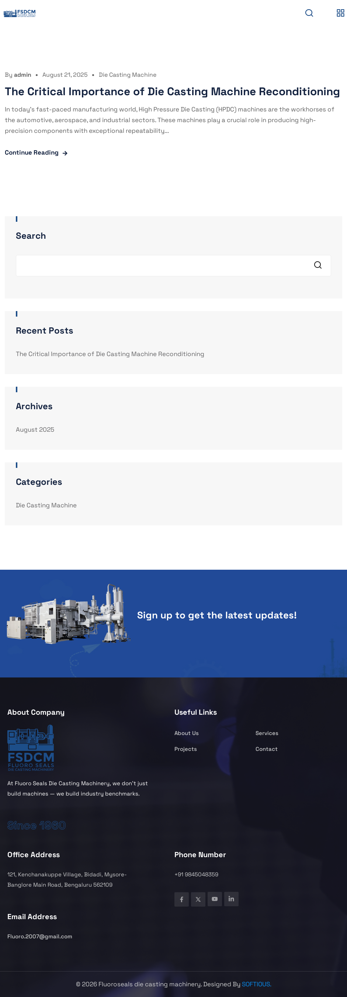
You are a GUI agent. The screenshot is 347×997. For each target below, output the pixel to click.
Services (267, 732)
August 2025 (35, 429)
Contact (267, 749)
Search (31, 235)
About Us (186, 732)
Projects (185, 749)
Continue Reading (32, 152)
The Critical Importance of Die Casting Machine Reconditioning (172, 91)
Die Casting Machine (127, 75)
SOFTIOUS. (256, 984)
